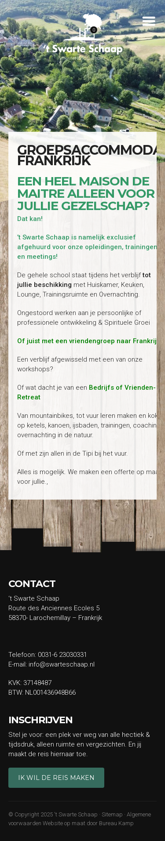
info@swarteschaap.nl (62, 664)
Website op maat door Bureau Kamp (88, 823)
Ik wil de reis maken (56, 778)
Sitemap (112, 814)
